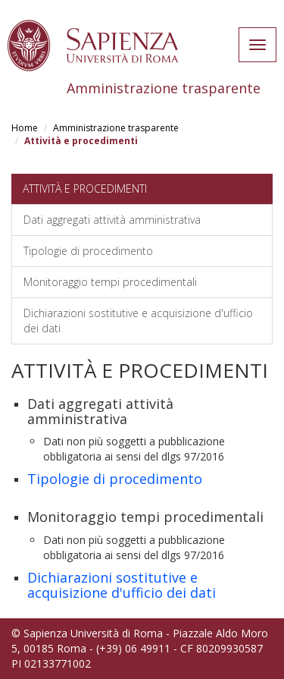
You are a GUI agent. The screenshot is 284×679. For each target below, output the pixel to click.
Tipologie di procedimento (88, 251)
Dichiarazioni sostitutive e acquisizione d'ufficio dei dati (138, 320)
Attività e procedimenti (85, 188)
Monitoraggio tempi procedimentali (110, 282)
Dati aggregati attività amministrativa (112, 219)
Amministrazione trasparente (116, 127)
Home (24, 127)
